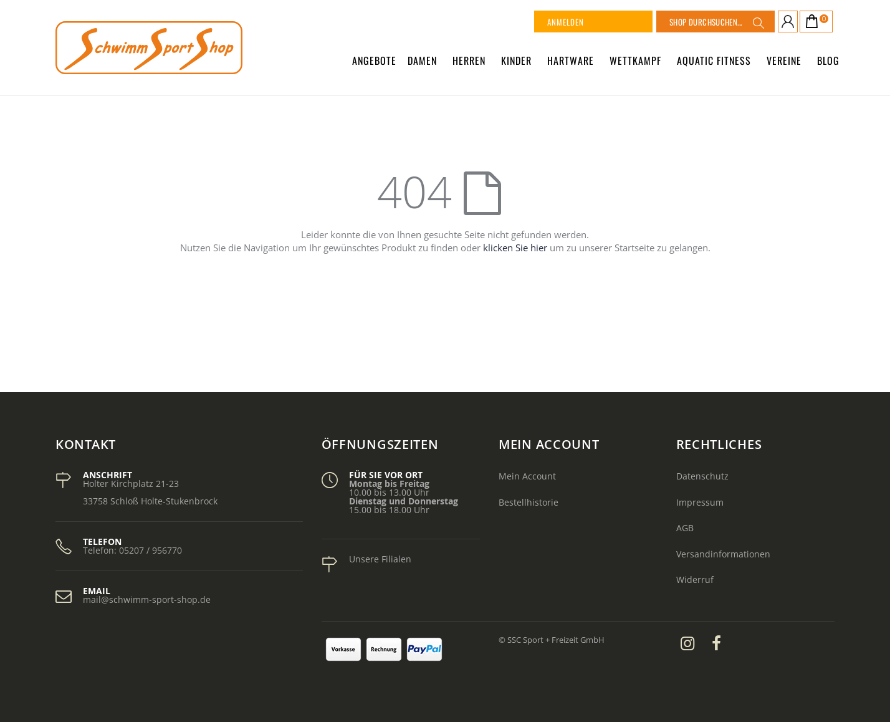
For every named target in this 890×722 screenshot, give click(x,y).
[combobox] (715, 21)
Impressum (700, 502)
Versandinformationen (723, 554)
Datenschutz (702, 476)
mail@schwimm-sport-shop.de (147, 599)
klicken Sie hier (515, 247)
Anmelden (565, 22)
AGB (685, 528)
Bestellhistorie (528, 502)
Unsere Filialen (380, 559)
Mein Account (527, 476)
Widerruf (695, 579)
